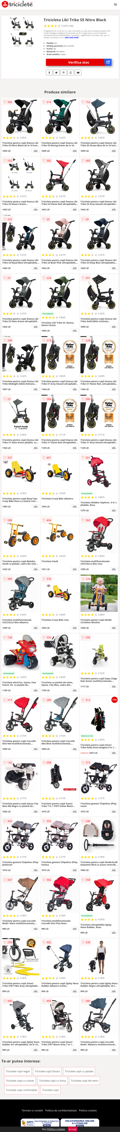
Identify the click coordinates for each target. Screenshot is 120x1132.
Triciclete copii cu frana (52, 1080)
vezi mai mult (72, 37)
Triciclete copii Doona (47, 1071)
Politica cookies (88, 1110)
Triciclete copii (50, 1090)
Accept (73, 1129)
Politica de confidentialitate (61, 1110)
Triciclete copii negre (18, 1071)
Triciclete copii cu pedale (79, 1071)
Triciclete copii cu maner (20, 1080)
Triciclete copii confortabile (21, 1090)
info (36, 150)
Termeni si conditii (32, 1110)
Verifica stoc (90, 62)
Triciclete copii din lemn (84, 1080)
